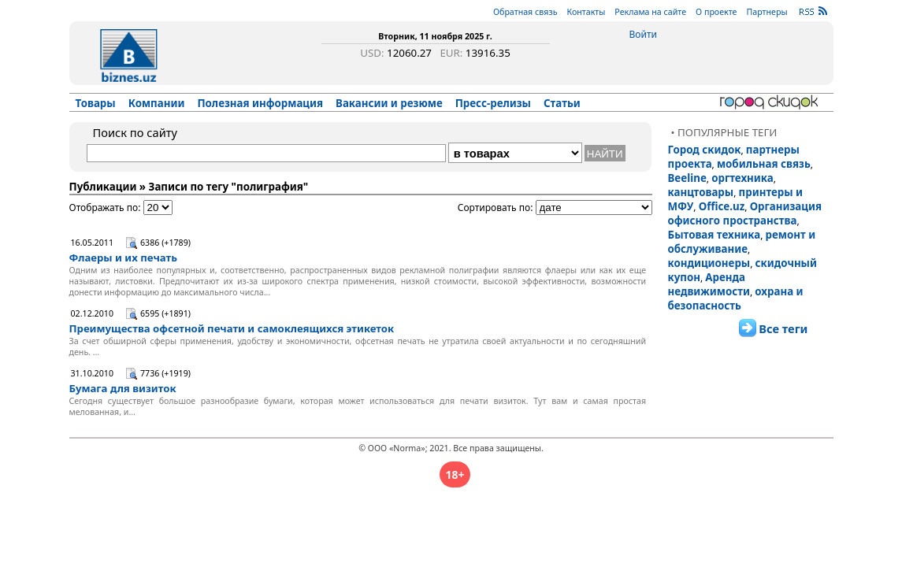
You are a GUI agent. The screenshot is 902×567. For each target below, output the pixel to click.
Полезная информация (260, 103)
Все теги (783, 328)
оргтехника (742, 178)
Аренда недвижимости (709, 284)
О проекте (716, 11)
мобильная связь (764, 164)
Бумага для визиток (122, 388)
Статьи (562, 103)
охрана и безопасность (736, 298)
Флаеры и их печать (123, 257)
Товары (96, 103)
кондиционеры (709, 263)
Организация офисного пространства (745, 213)
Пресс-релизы (493, 103)
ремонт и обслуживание (742, 242)
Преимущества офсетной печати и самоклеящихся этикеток (232, 328)
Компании (156, 103)
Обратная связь (525, 11)
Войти (643, 34)
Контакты (585, 11)
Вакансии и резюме (389, 103)
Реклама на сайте (650, 11)
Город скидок (704, 150)
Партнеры (766, 11)
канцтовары (701, 192)
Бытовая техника (714, 235)
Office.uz (722, 206)
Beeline (687, 178)
